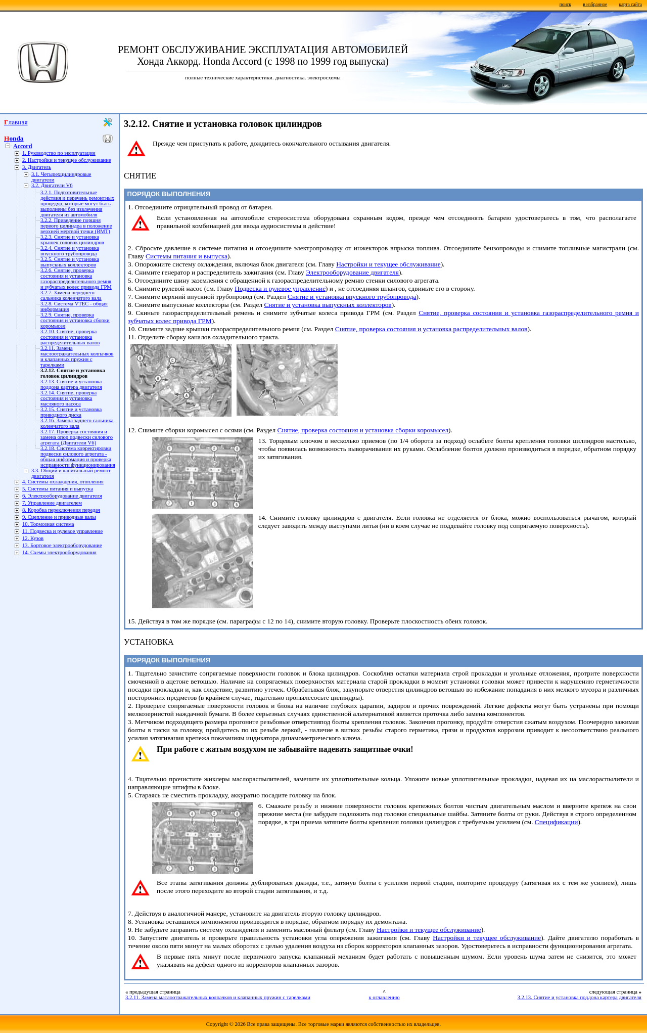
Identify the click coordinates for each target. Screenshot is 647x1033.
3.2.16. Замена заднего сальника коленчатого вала (77, 423)
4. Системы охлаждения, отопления (63, 481)
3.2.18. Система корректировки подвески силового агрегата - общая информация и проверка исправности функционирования (77, 456)
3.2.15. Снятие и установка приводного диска (71, 412)
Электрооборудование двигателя (352, 272)
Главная (16, 122)
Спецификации (556, 822)
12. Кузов (32, 538)
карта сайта (630, 4)
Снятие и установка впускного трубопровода (352, 296)
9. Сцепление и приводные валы (59, 517)
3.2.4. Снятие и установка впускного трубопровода (69, 250)
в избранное (595, 4)
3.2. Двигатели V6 (52, 185)
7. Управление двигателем (52, 503)
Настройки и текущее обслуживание (388, 264)
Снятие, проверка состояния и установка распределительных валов (431, 329)
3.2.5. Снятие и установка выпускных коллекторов (69, 261)
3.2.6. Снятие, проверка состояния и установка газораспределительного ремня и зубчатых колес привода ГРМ (76, 278)
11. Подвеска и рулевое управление (62, 531)
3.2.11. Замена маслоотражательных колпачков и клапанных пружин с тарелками (77, 356)
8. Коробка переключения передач (61, 510)
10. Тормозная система (48, 524)
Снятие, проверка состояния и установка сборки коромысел (363, 430)
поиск (565, 4)
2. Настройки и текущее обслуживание (66, 160)
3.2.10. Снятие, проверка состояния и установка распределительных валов (70, 337)
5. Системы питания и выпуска (57, 488)
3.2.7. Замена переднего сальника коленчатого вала (71, 295)
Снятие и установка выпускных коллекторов (327, 304)
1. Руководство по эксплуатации (59, 153)
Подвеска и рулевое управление (280, 288)
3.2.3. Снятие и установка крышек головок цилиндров (72, 239)
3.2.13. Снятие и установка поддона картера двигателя (71, 384)
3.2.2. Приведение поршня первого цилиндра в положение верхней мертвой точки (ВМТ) (76, 225)
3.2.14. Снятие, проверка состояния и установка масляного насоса (68, 398)
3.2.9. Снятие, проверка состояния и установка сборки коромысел (75, 320)
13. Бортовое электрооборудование (62, 545)
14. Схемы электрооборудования (59, 552)
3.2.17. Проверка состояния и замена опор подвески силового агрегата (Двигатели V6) (76, 437)
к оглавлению (383, 997)
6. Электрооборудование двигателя (62, 496)
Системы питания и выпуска (186, 256)
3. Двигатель (36, 167)
